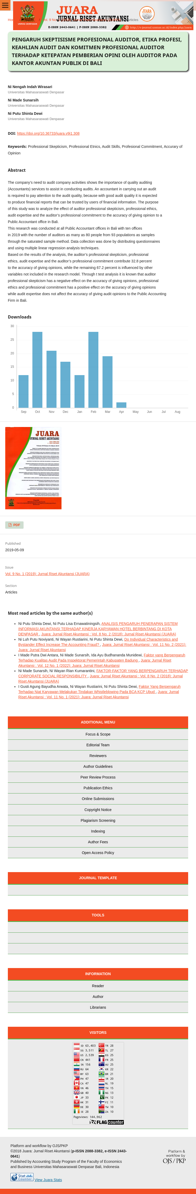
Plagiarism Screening (98, 820)
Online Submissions (98, 799)
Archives (29, 20)
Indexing (98, 831)
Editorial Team (97, 745)
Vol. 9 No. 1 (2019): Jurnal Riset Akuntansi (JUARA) (81, 20)
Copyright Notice (98, 810)
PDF (16, 525)
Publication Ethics (98, 788)
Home (12, 20)
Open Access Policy (98, 853)
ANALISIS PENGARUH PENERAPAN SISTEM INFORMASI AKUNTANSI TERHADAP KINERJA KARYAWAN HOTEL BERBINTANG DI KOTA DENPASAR (98, 629)
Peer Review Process (98, 777)
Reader (98, 986)
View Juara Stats (48, 1180)
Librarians (98, 1007)
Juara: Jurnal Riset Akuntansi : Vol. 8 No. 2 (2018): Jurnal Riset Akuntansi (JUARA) (108, 634)
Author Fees (98, 842)
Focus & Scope (98, 734)
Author (98, 997)
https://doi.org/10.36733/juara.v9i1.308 (48, 133)
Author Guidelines (98, 766)
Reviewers (98, 756)
